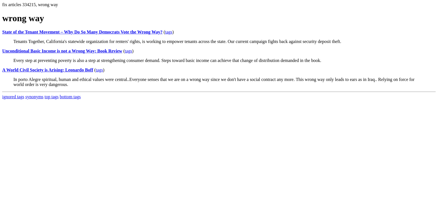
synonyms (34, 96)
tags (168, 32)
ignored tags (13, 96)
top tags (52, 96)
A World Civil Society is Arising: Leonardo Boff (47, 70)
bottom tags (70, 96)
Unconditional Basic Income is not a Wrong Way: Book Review (62, 51)
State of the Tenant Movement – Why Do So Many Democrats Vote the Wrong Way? (82, 32)
